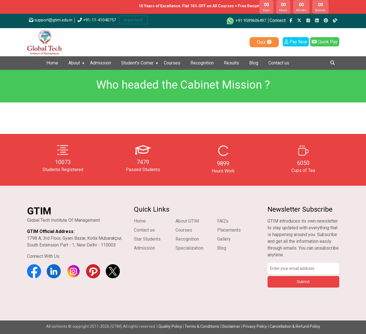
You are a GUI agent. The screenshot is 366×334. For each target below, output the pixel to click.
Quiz (264, 42)
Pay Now (295, 41)
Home (52, 63)
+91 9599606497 (246, 20)
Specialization (189, 248)
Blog (253, 63)
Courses (172, 63)
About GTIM (187, 221)
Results (231, 63)
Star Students (147, 239)
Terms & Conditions (202, 326)
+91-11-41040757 (97, 20)
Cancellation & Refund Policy (295, 326)
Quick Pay (325, 41)
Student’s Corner (137, 63)
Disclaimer (231, 326)
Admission (100, 63)
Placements (229, 230)
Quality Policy (170, 326)
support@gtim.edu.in (50, 20)
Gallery (224, 239)
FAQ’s (222, 221)
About (74, 63)
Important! (133, 20)
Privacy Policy (255, 326)
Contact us (278, 63)
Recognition (202, 63)
